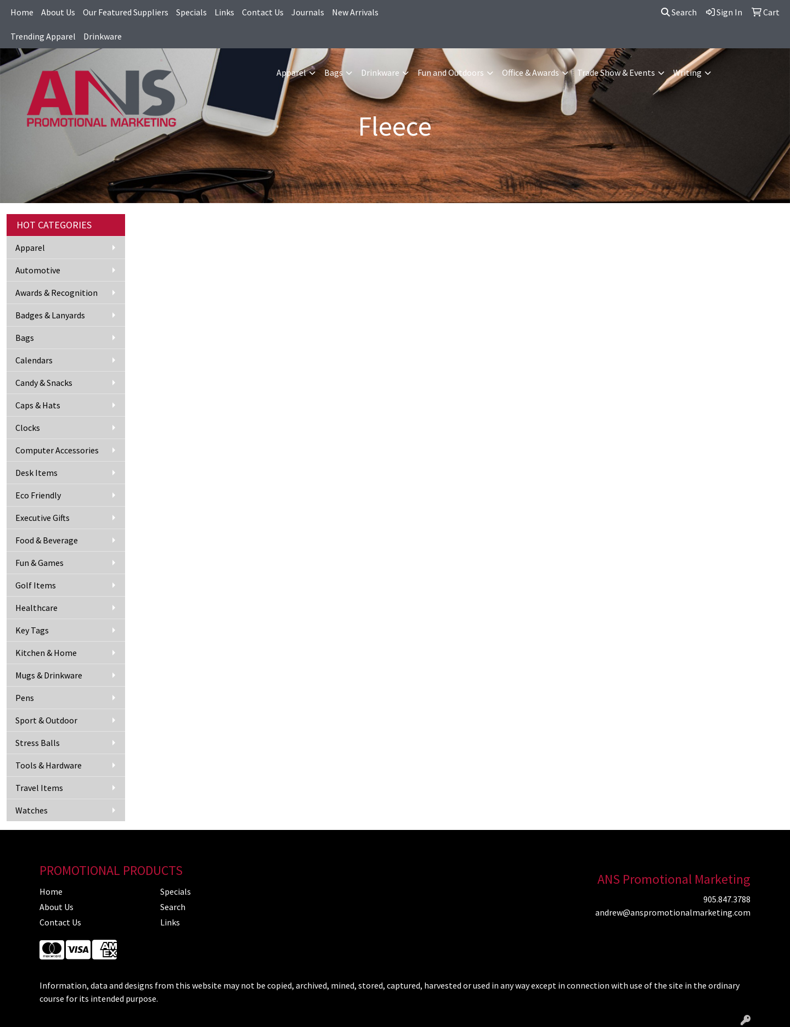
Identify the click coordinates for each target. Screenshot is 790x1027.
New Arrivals (355, 12)
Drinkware (102, 36)
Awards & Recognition (56, 292)
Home (21, 12)
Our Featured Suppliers (125, 12)
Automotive (37, 270)
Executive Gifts (42, 517)
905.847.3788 (727, 899)
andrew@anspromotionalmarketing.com (673, 912)
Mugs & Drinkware (48, 675)
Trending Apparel (43, 36)
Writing (687, 72)
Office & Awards (530, 72)
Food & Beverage (46, 540)
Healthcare (36, 607)
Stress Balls (37, 742)
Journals (307, 12)
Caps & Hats (37, 405)
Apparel (291, 72)
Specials (191, 12)
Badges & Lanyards (50, 315)
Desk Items (36, 472)
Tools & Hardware (48, 765)
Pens (24, 697)
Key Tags (32, 630)
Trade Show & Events (616, 72)
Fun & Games (39, 562)
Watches (31, 810)
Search (679, 12)
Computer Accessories (57, 450)
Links (224, 12)
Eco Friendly (38, 495)
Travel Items (39, 787)
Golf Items (35, 585)
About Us (58, 12)
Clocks (27, 427)
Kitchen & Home (46, 652)
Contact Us (263, 12)
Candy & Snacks (43, 382)
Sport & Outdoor (46, 720)
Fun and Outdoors (450, 72)
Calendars (34, 360)
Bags (333, 72)
